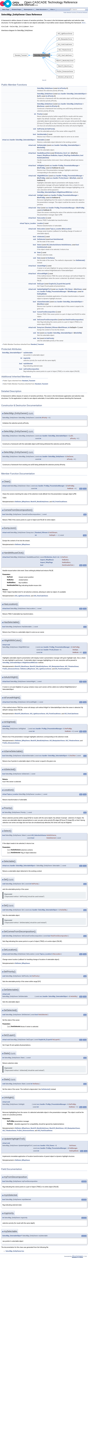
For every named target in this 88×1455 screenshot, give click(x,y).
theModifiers (75, 155)
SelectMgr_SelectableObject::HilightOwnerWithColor (54, 192)
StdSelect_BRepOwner (22, 501)
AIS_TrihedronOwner (72, 666)
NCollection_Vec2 (61, 153)
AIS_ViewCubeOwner (41, 596)
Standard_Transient (37, 344)
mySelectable (28, 353)
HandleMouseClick (43, 153)
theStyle (73, 178)
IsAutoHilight (41, 266)
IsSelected (40, 236)
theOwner (41, 106)
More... (84, 23)
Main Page (5, 9)
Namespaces (29, 9)
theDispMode (41, 294)
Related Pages (16, 9)
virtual (4, 140)
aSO (39, 96)
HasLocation (41, 218)
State (39, 252)
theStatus (51, 258)
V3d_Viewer (69, 289)
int (59, 88)
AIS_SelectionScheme (53, 245)
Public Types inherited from (18, 381)
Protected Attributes (82, 12)
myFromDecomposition (31, 369)
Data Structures (42, 9)
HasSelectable (42, 134)
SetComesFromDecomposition (47, 319)
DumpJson (40, 327)
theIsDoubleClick (43, 158)
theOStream (63, 327)
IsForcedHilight (42, 273)
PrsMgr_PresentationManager (68, 165)
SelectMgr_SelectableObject (76, 94)
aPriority (63, 88)
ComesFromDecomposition (46, 312)
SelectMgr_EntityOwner (45, 88)
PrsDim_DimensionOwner (11, 669)
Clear (39, 208)
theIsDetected (42, 247)
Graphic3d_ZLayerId (55, 284)
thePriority (50, 129)
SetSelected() (80, 260)
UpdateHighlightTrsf (44, 289)
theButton (54, 155)
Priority (39, 114)
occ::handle (62, 94)
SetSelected (41, 239)
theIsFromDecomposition (74, 319)
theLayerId (66, 284)
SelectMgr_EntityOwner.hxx (15, 1251)
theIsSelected (58, 239)
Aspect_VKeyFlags (64, 155)
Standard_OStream (51, 327)
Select (39, 245)
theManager (73, 291)
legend (44, 80)
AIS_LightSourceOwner (22, 596)
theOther (41, 304)
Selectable (40, 140)
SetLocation (41, 229)
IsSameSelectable (43, 302)
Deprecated (8, 894)
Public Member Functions (70, 12)
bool (34, 134)
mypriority (26, 358)
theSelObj (41, 147)
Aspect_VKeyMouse (43, 155)
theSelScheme (66, 245)
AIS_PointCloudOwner (59, 501)
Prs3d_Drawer (63, 178)
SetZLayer (40, 284)
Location (40, 223)
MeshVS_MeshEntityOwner (40, 501)
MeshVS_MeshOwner (22, 666)
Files (52, 9)
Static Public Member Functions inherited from (25, 384)
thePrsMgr (41, 168)
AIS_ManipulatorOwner (56, 666)
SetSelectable (41, 145)
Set (38, 333)
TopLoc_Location (30, 223)
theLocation (67, 229)
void (34, 129)
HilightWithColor (42, 176)
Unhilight (40, 195)
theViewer (78, 289)
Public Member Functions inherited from (23, 344)
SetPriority (40, 129)
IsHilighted (40, 165)
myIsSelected (28, 363)
